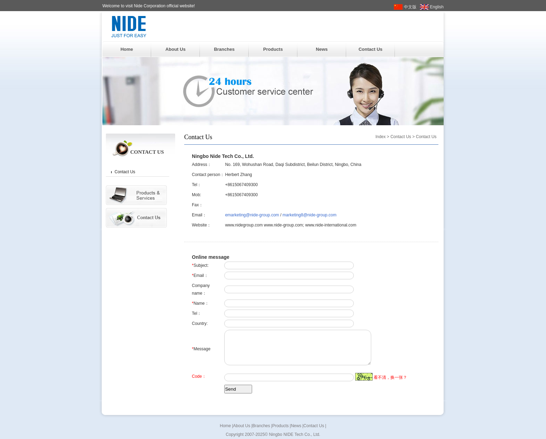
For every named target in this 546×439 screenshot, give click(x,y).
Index (380, 136)
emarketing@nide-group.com (252, 215)
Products (273, 49)
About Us (175, 49)
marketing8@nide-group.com (309, 215)
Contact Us (371, 49)
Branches (224, 49)
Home (126, 49)
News (322, 49)
